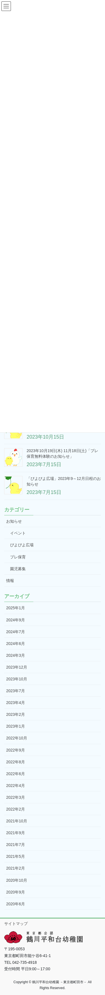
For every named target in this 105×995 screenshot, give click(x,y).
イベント (18, 533)
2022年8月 (15, 762)
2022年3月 (15, 797)
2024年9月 (15, 620)
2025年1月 (15, 608)
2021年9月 (15, 833)
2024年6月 (15, 643)
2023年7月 (15, 691)
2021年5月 (15, 856)
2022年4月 (15, 785)
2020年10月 (16, 880)
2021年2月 (15, 868)
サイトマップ (16, 923)
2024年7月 (15, 632)
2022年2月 (15, 809)
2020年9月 (15, 892)
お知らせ (14, 521)
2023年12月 (16, 667)
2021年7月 (15, 844)
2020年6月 (15, 904)
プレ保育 (18, 557)
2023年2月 (15, 714)
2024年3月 (15, 655)
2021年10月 (16, 821)
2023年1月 (15, 726)
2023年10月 (16, 679)
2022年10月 (16, 738)
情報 (10, 580)
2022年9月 (15, 750)
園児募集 (18, 569)
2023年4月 (15, 702)
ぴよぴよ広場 (22, 545)
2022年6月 (15, 773)
